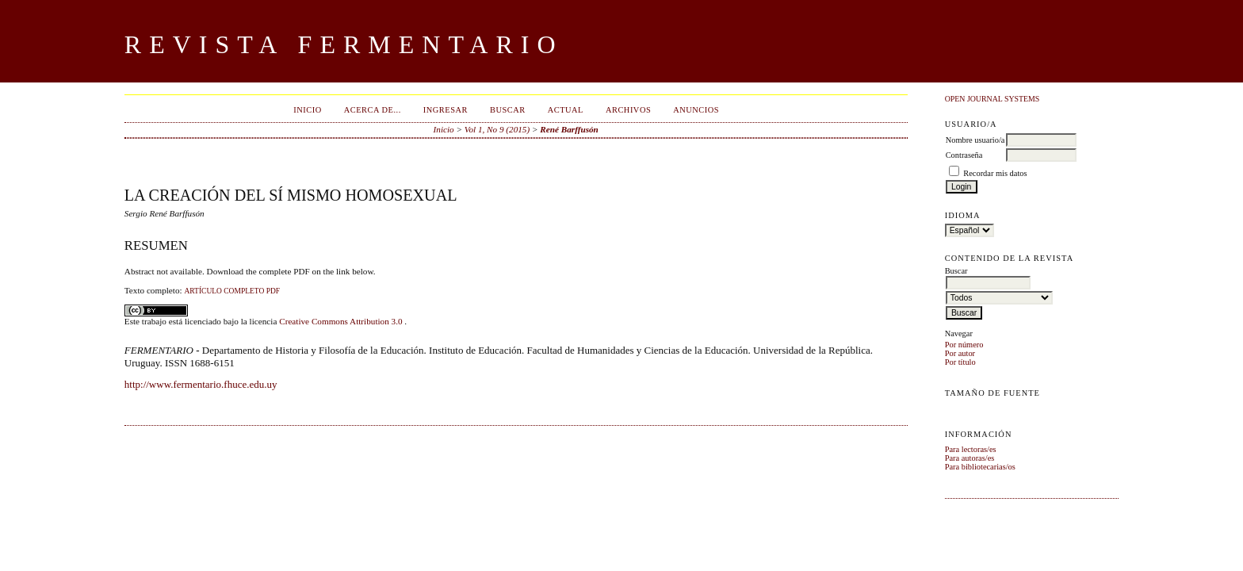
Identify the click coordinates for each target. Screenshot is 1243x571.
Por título (960, 362)
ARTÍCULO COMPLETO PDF (232, 291)
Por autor (960, 353)
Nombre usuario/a (975, 140)
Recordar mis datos (995, 173)
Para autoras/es (970, 458)
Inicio (307, 109)
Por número (964, 344)
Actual (565, 109)
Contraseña (964, 155)
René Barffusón (569, 129)
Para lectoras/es (970, 449)
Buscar (508, 109)
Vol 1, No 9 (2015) (497, 129)
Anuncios (696, 109)
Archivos (628, 109)
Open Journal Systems (992, 98)
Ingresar (445, 109)
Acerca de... (372, 109)
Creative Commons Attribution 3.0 (341, 321)
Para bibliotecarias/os (980, 466)
